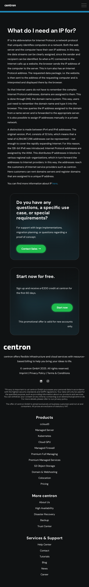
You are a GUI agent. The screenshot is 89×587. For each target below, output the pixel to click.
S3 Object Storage (44, 466)
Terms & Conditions (58, 373)
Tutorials (44, 556)
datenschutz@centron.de (73, 396)
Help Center (44, 544)
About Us (44, 502)
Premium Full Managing (44, 454)
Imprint (23, 373)
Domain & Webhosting (44, 472)
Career (44, 574)
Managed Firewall (45, 448)
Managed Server (44, 430)
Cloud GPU (44, 442)
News (44, 568)
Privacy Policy (37, 373)
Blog (44, 562)
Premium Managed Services (44, 460)
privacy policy (60, 399)
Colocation (44, 478)
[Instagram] (48, 381)
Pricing (44, 483)
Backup (44, 520)
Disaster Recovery (44, 514)
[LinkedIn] (41, 381)
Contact (44, 550)
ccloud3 (44, 424)
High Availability (44, 508)
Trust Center (44, 526)
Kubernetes (44, 436)
